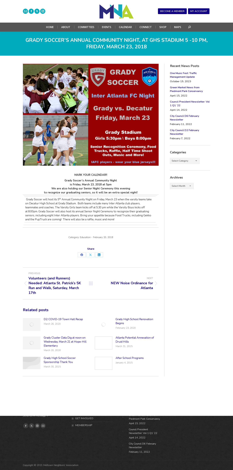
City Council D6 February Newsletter (184, 117)
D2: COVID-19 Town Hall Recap (63, 319)
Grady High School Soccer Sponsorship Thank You (60, 360)
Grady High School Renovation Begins (134, 321)
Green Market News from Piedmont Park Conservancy (186, 89)
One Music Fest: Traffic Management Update (183, 75)
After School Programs (130, 358)
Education (85, 237)
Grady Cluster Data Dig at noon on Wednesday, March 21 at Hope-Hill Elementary (65, 342)
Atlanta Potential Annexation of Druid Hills (135, 340)
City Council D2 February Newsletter (184, 132)
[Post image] (31, 324)
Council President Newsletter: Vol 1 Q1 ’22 (190, 103)
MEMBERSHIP (83, 425)
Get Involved (84, 418)
